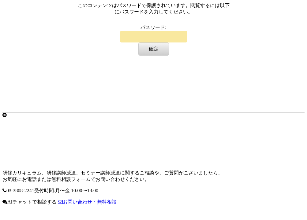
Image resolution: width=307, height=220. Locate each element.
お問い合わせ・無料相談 (87, 201)
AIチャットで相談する (29, 201)
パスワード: (153, 33)
